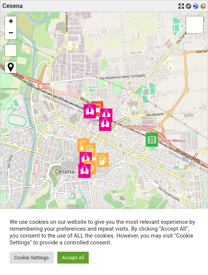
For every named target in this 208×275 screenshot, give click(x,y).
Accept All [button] (73, 257)
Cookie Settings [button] (31, 257)
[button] (152, 140)
